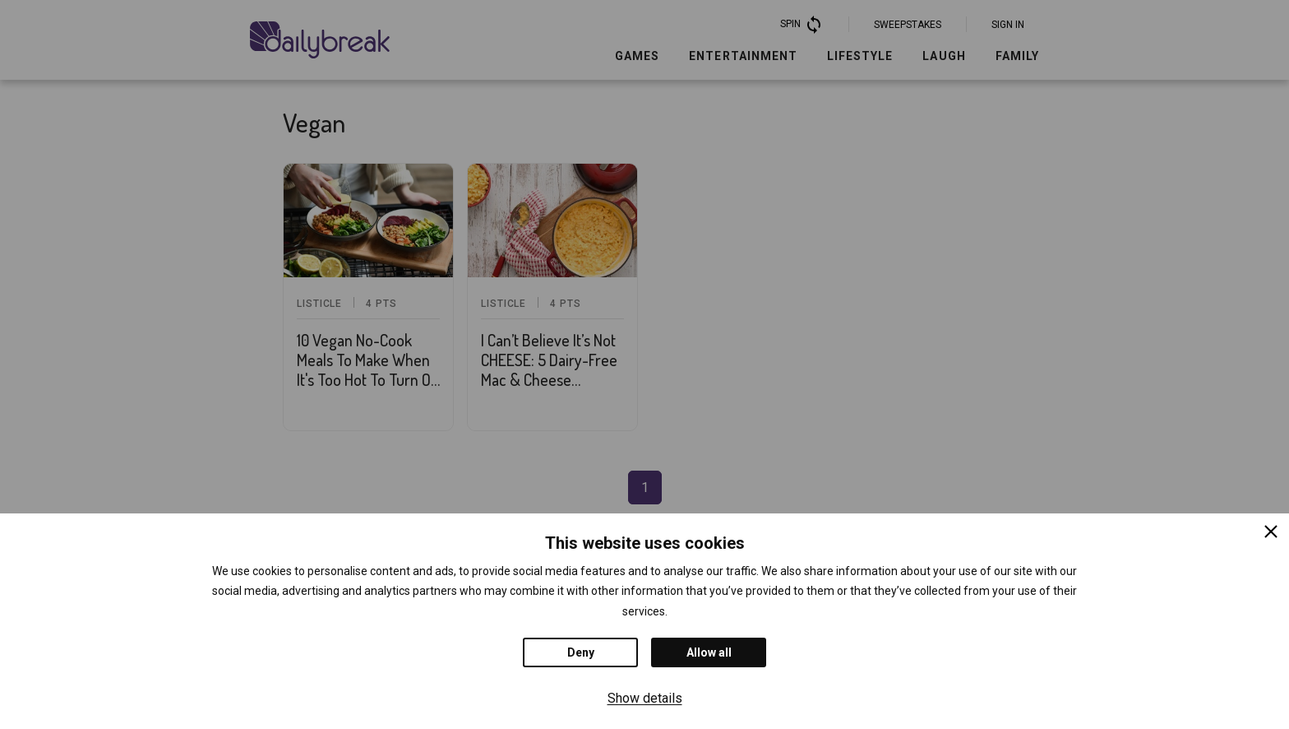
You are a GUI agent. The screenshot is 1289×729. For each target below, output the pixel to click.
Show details (645, 698)
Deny (580, 652)
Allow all (709, 652)
